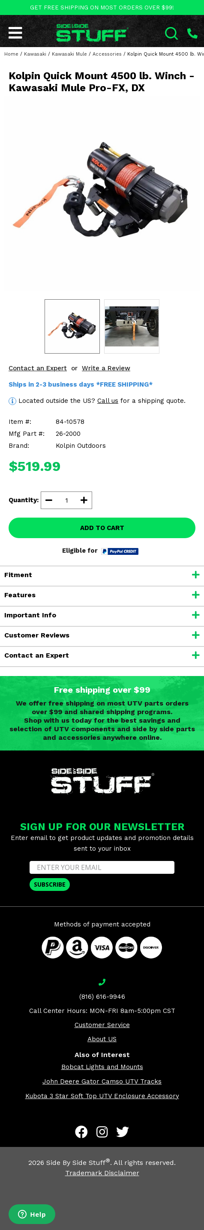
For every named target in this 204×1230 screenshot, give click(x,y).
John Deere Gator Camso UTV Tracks (102, 1081)
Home (11, 54)
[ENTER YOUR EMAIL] (102, 867)
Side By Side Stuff (78, 1163)
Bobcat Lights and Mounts (102, 1067)
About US (102, 1039)
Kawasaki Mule (69, 54)
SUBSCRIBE (50, 884)
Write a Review (106, 368)
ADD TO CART (102, 528)
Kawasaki (35, 54)
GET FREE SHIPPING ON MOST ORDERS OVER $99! (102, 7)
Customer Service (102, 1025)
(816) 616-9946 (102, 997)
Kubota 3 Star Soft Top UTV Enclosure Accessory (102, 1096)
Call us (107, 401)
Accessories (107, 54)
